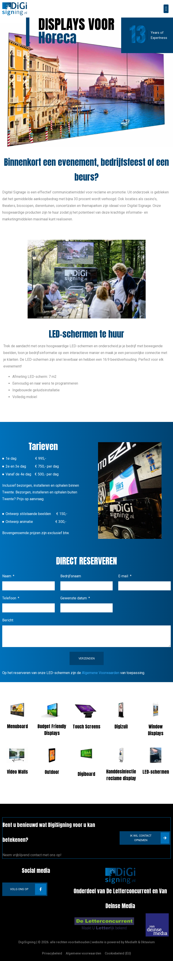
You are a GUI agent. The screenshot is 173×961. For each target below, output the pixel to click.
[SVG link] (104, 923)
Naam (7, 576)
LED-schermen (155, 771)
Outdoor (52, 771)
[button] (166, 8)
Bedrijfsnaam (70, 576)
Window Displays (155, 730)
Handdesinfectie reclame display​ (121, 775)
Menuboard (17, 726)
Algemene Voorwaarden (100, 673)
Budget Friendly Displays (51, 730)
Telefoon (9, 598)
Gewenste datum (74, 598)
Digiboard (86, 774)
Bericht (7, 620)
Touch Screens (86, 726)
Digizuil (121, 726)
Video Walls (17, 771)
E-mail (123, 576)
